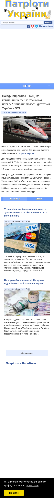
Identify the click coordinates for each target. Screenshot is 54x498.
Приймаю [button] (14, 493)
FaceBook (15, 199)
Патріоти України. (26, 153)
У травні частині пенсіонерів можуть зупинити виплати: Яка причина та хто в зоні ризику (26, 212)
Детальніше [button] (32, 485)
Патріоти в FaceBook (21, 363)
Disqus (39, 199)
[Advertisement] (26, 56)
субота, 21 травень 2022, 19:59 (14, 112)
